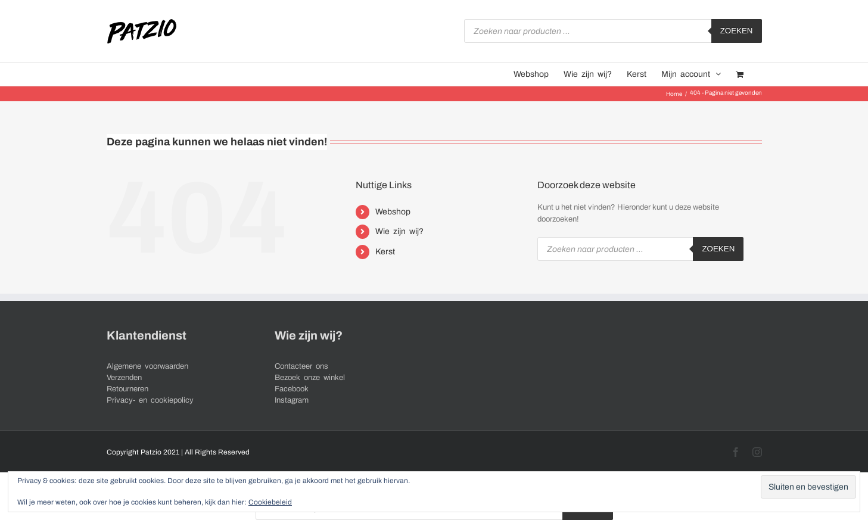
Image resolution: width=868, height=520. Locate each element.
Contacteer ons (301, 366)
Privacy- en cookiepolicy (150, 400)
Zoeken (736, 30)
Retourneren (127, 389)
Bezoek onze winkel (310, 377)
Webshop (392, 211)
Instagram (292, 400)
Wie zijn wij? (399, 231)
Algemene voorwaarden (147, 366)
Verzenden (124, 377)
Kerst (385, 251)
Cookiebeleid (270, 502)
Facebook (292, 389)
